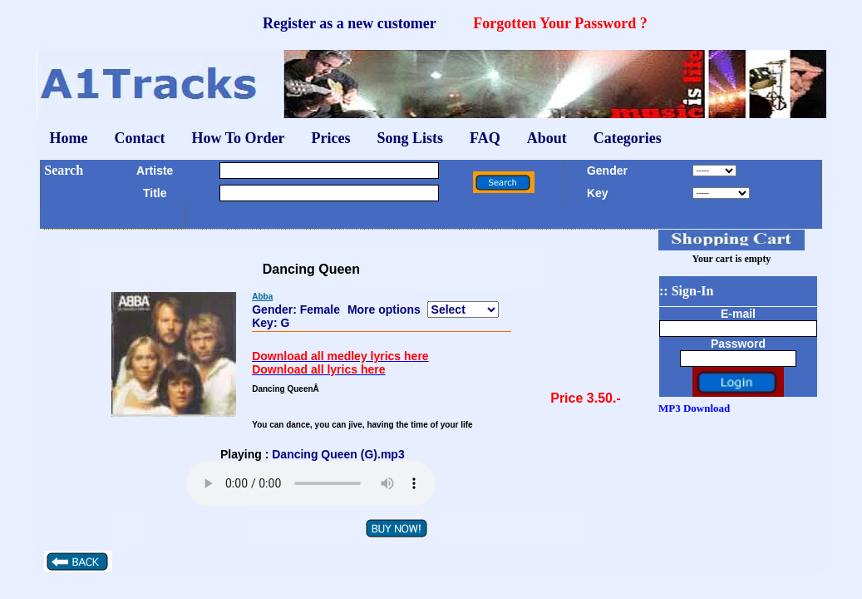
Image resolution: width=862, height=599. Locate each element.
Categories (628, 138)
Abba (262, 296)
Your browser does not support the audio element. (311, 483)
